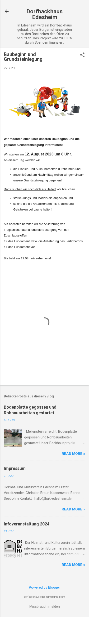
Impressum (15, 468)
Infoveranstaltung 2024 (26, 523)
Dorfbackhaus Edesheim (44, 14)
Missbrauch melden (44, 606)
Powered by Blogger (44, 587)
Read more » (73, 454)
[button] (82, 55)
